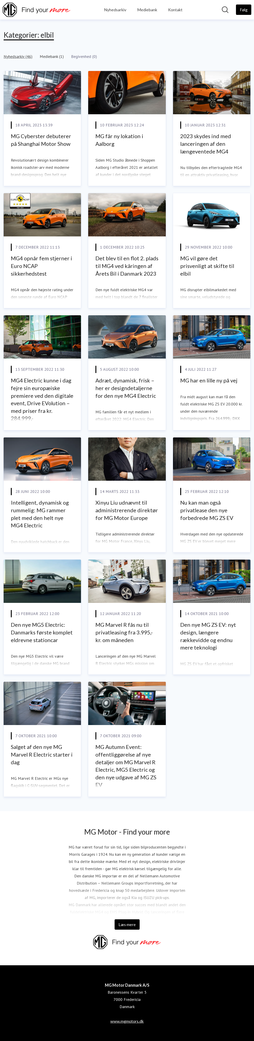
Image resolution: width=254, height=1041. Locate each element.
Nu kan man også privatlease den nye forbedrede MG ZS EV (206, 510)
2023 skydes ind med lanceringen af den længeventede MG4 (205, 143)
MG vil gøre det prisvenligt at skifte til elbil (207, 266)
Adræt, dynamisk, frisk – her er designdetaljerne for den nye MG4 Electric (125, 388)
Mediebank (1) (52, 56)
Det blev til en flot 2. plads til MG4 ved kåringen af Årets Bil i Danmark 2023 (126, 266)
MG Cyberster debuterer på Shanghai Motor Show (41, 140)
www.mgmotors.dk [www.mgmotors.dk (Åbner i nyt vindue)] (127, 1021)
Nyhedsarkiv (115, 9)
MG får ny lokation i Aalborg (119, 140)
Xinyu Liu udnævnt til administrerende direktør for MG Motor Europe (126, 510)
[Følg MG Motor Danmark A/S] (243, 10)
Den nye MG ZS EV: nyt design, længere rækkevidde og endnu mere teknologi (208, 636)
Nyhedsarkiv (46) (18, 56)
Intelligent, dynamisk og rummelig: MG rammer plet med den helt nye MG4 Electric (40, 514)
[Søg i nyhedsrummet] (225, 9)
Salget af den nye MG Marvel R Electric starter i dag (42, 754)
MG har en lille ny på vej (208, 380)
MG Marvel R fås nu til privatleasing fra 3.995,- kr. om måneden (124, 632)
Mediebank (147, 9)
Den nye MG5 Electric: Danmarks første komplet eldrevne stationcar (42, 632)
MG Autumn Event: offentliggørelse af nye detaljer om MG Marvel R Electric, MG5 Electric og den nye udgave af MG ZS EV (125, 766)
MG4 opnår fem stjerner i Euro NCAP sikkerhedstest (41, 266)
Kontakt (175, 9)
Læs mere (127, 924)
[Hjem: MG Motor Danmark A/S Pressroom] (36, 10)
